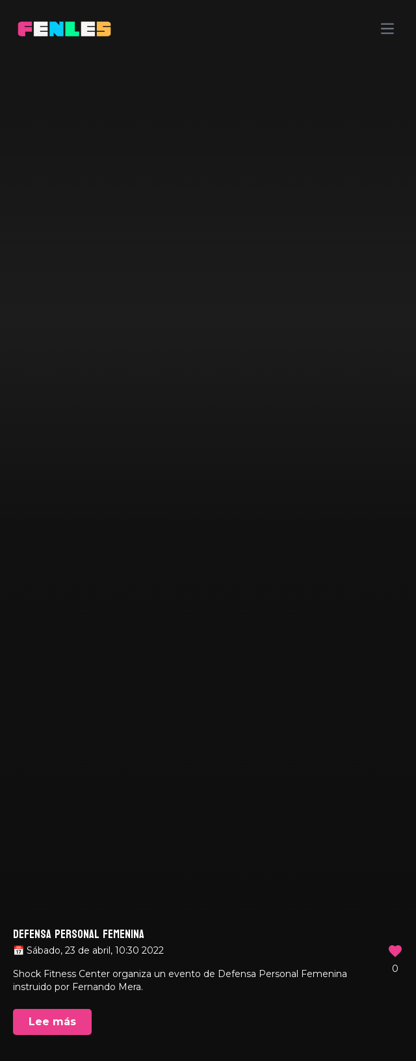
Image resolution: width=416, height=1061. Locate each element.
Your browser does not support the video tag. (208, 530)
